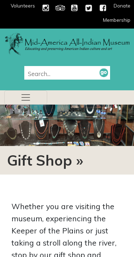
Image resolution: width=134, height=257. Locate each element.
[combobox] (63, 73)
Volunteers (23, 6)
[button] (103, 72)
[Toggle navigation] (25, 97)
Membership (116, 20)
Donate (122, 6)
